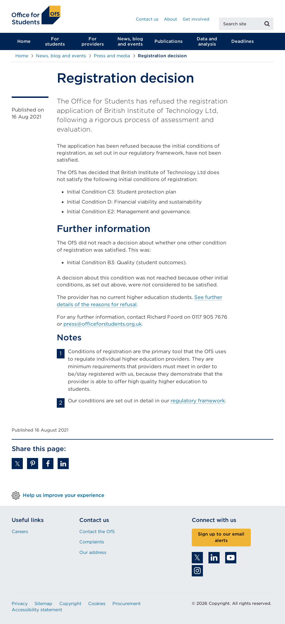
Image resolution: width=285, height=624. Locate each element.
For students (55, 41)
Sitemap (43, 603)
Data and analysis (207, 41)
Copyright (70, 603)
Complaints (91, 541)
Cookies (96, 603)
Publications (168, 41)
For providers (93, 41)
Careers (20, 531)
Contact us (147, 19)
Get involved (196, 19)
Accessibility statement (37, 609)
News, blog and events (130, 41)
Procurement (126, 603)
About (170, 19)
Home (24, 41)
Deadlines (242, 41)
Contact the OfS (97, 531)
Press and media (112, 55)
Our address (92, 552)
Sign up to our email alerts (221, 537)
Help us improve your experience (63, 495)
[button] (17, 463)
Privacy (20, 603)
